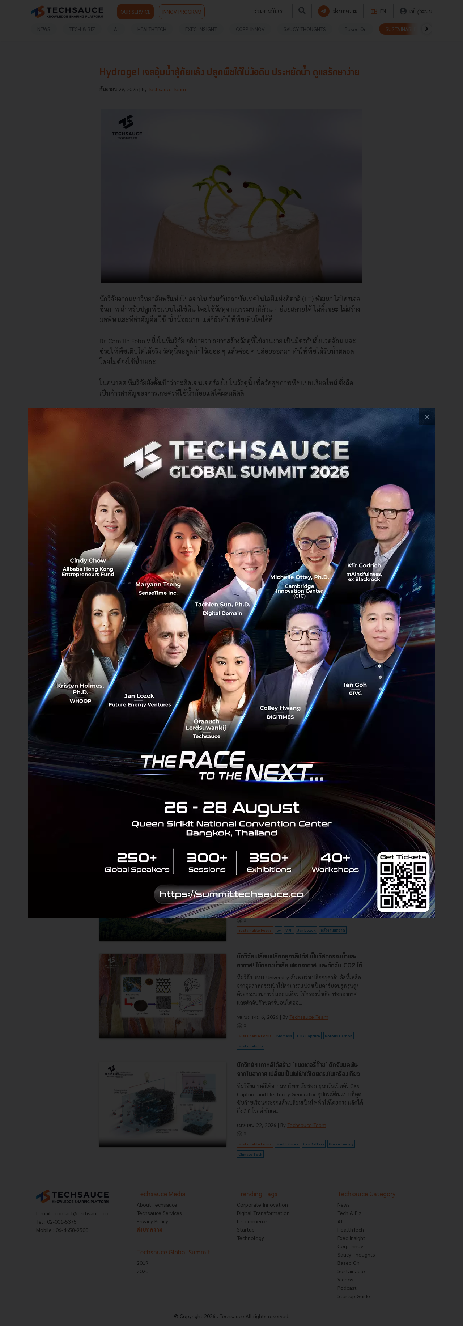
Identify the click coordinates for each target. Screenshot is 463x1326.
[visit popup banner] (231, 663)
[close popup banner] (427, 416)
